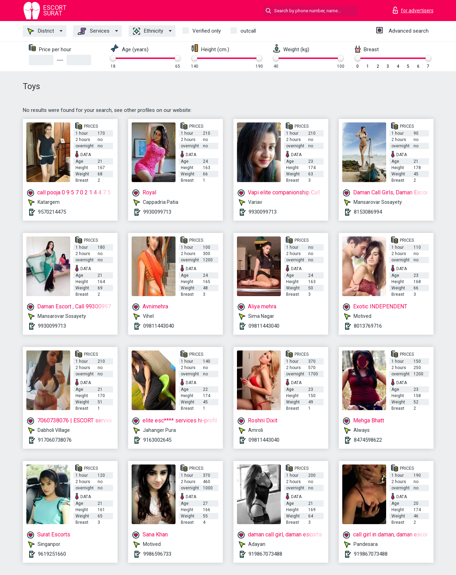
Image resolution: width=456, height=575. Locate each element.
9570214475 (52, 212)
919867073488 (265, 554)
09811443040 (158, 326)
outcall (248, 31)
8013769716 (368, 326)
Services (94, 31)
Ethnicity (148, 31)
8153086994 (368, 212)
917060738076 (55, 440)
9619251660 (52, 554)
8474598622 (368, 440)
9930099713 (157, 212)
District (40, 31)
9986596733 (157, 554)
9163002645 (157, 440)
